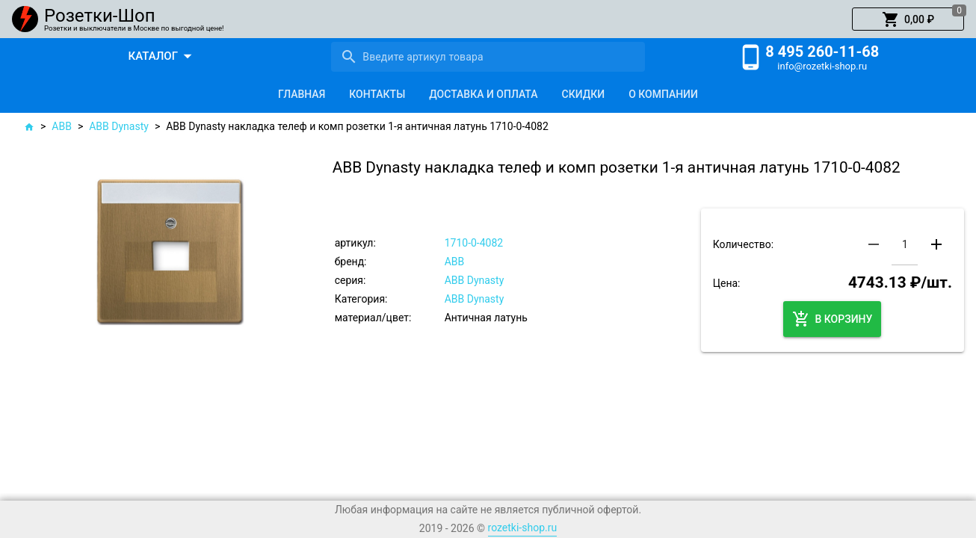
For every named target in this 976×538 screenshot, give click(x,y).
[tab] (301, 94)
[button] (908, 19)
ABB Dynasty (119, 126)
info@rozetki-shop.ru (822, 66)
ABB (62, 126)
